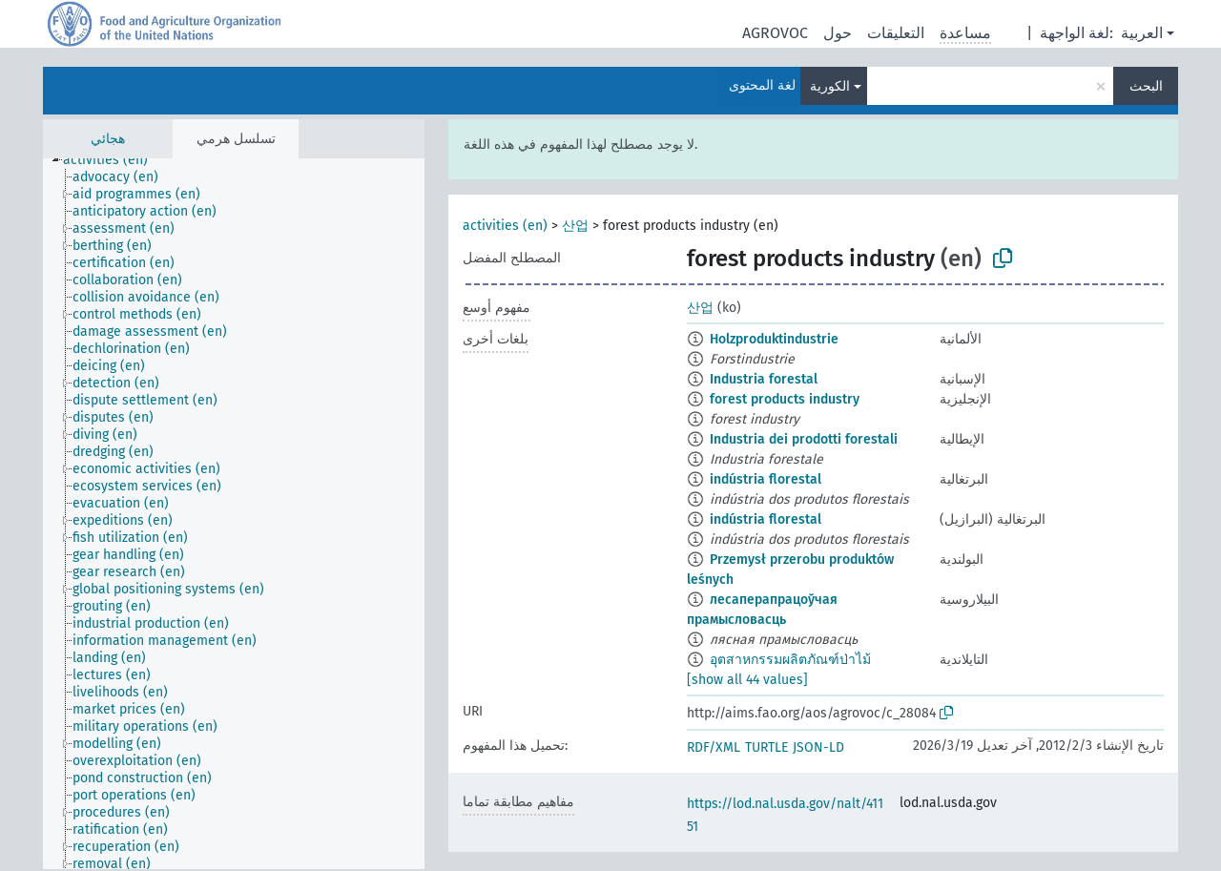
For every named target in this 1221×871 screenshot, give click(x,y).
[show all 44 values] (747, 680)
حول (837, 33)
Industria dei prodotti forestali (804, 439)
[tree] (233, 513)
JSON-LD (818, 747)
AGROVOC (775, 33)
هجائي (108, 139)
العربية (1142, 33)
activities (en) (505, 226)
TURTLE (766, 747)
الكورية (830, 86)
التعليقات (895, 33)
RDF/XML (713, 747)
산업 (575, 226)
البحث (1146, 86)
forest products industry (784, 399)
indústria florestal (765, 479)
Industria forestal (763, 379)
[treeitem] (113, 160)
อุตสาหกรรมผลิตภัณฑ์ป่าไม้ (790, 660)
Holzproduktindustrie (774, 339)
